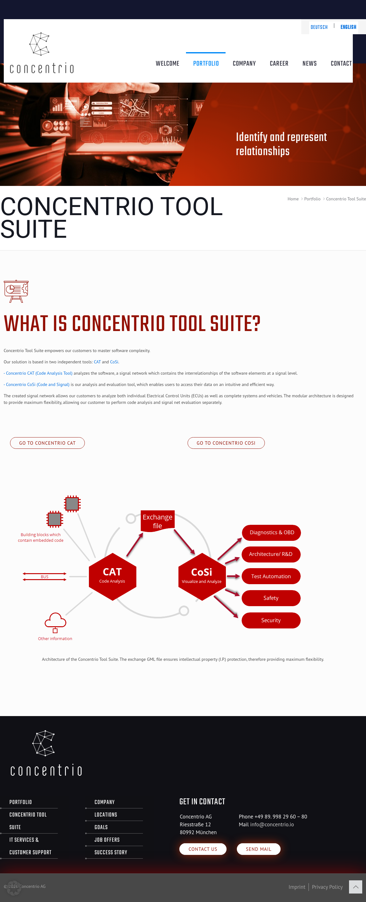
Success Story (111, 852)
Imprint (297, 886)
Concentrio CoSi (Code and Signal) (37, 384)
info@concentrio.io (272, 824)
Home (292, 199)
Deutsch (319, 28)
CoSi (114, 362)
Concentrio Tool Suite (28, 821)
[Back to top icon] (355, 887)
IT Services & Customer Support (30, 846)
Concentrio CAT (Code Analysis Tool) (38, 373)
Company (105, 802)
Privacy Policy (327, 886)
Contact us (202, 849)
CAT (97, 362)
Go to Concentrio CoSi (226, 443)
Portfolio (312, 199)
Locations (106, 815)
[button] (14, 888)
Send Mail (259, 849)
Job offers (107, 840)
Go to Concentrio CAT (47, 443)
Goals (101, 827)
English (349, 28)
